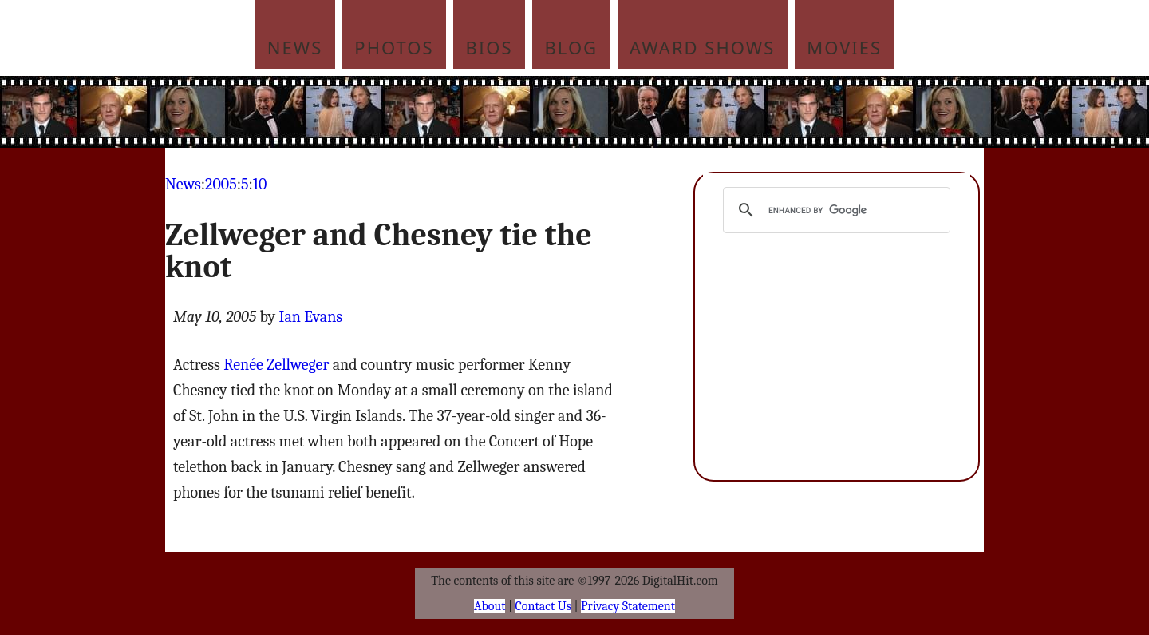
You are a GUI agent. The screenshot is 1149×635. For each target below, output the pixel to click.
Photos (393, 47)
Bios (489, 47)
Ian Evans (311, 317)
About (489, 606)
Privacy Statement (628, 606)
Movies (844, 47)
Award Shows (702, 47)
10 (260, 184)
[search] (834, 210)
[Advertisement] (682, 112)
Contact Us (543, 606)
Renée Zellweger (276, 364)
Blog (571, 47)
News (295, 47)
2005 (221, 184)
